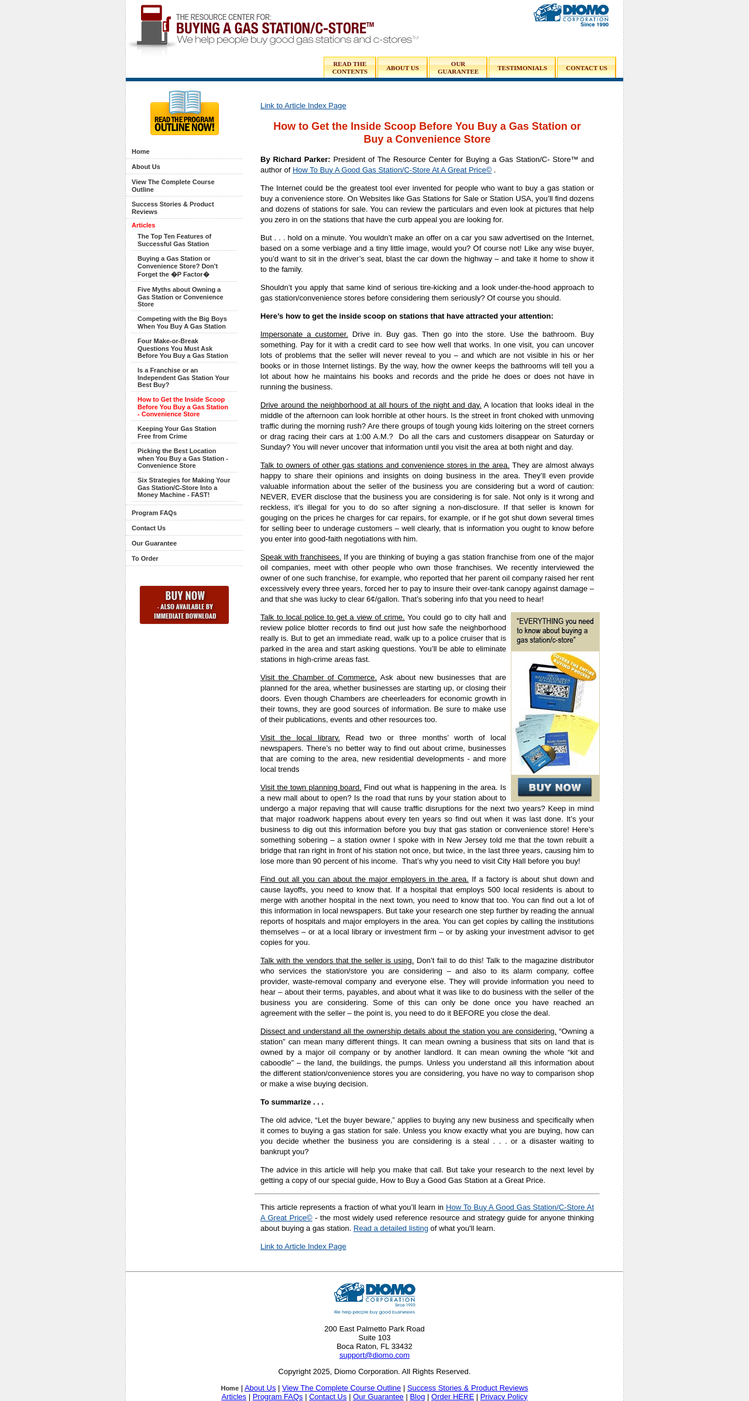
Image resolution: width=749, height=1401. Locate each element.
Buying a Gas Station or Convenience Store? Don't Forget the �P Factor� (178, 266)
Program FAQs (154, 512)
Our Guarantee (154, 543)
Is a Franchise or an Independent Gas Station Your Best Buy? (183, 377)
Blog (417, 1396)
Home (141, 151)
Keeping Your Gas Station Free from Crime (177, 432)
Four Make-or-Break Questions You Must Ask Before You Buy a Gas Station (183, 348)
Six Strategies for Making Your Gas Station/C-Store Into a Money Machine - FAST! (184, 487)
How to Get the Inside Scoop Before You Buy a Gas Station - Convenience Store (183, 406)
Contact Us (149, 528)
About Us (146, 166)
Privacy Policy (504, 1396)
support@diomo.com (374, 1355)
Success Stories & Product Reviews (467, 1387)
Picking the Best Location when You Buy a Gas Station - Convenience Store (183, 458)
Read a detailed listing (390, 1228)
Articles (143, 225)
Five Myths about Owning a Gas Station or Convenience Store (181, 297)
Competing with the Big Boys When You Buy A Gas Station (182, 322)
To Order (145, 558)
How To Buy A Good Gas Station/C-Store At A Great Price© (392, 169)
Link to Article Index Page (303, 105)
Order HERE (452, 1396)
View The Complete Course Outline (341, 1387)
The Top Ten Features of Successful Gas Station (174, 240)
